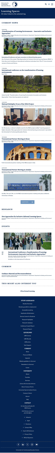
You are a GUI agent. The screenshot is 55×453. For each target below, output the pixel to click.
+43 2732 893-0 (28, 413)
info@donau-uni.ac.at (27, 411)
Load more (27, 202)
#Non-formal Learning (27, 291)
